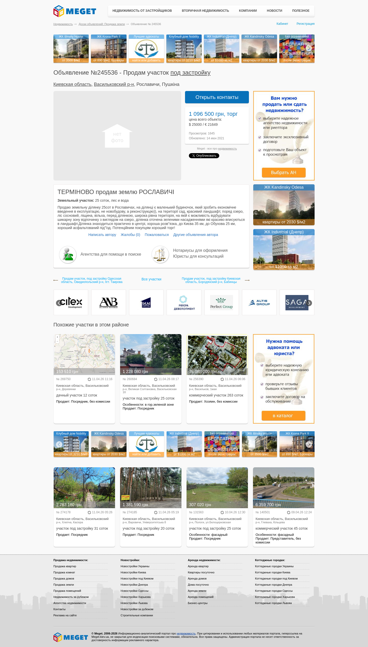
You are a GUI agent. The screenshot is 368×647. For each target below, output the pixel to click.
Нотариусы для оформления (200, 250)
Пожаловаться (157, 235)
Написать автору (102, 235)
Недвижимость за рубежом (71, 596)
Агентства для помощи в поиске (110, 254)
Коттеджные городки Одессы (274, 590)
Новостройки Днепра (134, 584)
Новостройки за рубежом (137, 609)
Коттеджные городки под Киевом (276, 578)
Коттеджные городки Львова (273, 603)
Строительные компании (137, 615)
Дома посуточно (198, 584)
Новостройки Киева (133, 572)
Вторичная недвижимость (205, 11)
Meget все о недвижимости (71, 637)
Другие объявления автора (195, 235)
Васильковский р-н (114, 84)
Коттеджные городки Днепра (273, 584)
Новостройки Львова (134, 603)
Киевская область (72, 84)
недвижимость (227, 148)
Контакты (59, 609)
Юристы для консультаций (198, 256)
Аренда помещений (200, 596)
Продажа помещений (67, 590)
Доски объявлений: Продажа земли (102, 24)
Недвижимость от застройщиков (142, 11)
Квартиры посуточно (201, 572)
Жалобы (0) (130, 235)
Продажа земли (63, 584)
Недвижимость (63, 24)
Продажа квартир (64, 566)
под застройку (190, 72)
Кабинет (282, 24)
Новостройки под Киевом (137, 578)
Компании (248, 11)
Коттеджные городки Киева (272, 572)
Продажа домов (63, 578)
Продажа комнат (64, 572)
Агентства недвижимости (69, 603)
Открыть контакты (216, 97)
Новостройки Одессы (134, 590)
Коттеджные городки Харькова (275, 596)
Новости (274, 11)
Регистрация (306, 24)
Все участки (151, 279)
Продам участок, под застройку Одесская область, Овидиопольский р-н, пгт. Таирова (91, 280)
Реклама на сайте (65, 615)
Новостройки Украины (135, 566)
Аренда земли (197, 590)
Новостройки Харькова (136, 596)
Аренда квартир (198, 566)
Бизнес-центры (198, 603)
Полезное (300, 11)
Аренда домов (197, 578)
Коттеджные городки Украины (274, 566)
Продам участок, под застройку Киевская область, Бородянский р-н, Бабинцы (211, 280)
